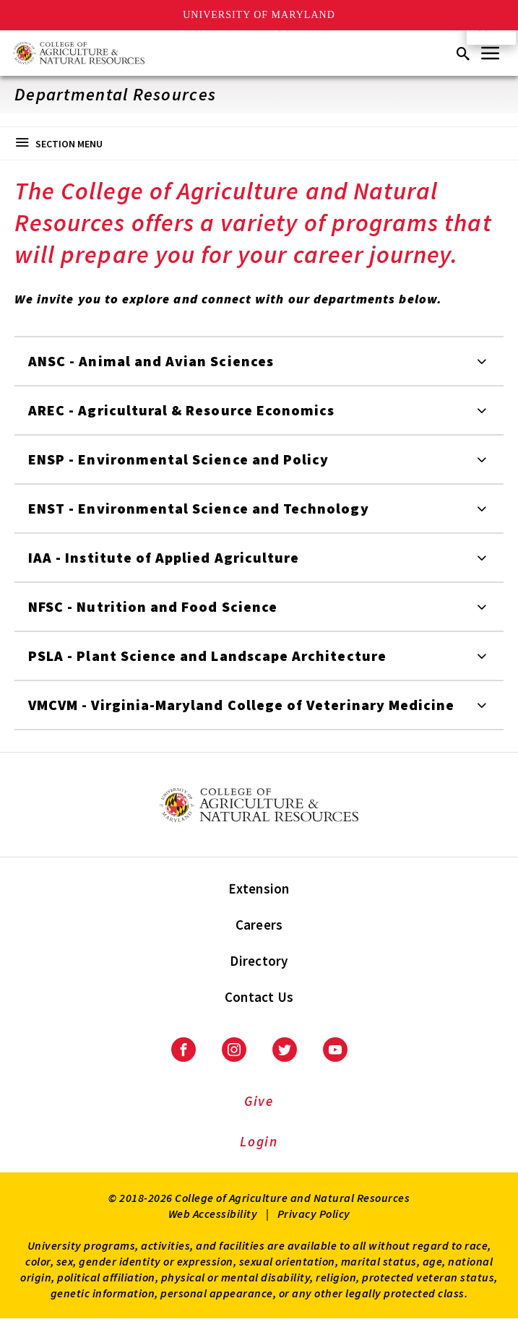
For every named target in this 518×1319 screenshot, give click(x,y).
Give (259, 1101)
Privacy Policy (313, 1213)
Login (259, 1141)
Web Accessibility (213, 1213)
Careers (259, 924)
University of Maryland (259, 14)
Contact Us (259, 997)
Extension (258, 888)
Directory (259, 960)
